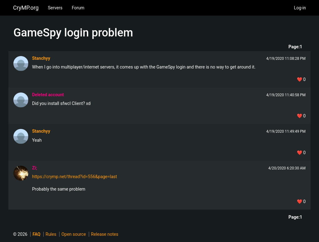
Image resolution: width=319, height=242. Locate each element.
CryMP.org (26, 7)
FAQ (36, 234)
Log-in (300, 7)
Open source (73, 234)
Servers (55, 7)
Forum (78, 7)
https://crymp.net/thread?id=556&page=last (74, 176)
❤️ (301, 79)
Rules (50, 234)
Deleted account (48, 94)
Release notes (104, 234)
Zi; (34, 167)
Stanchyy (41, 58)
